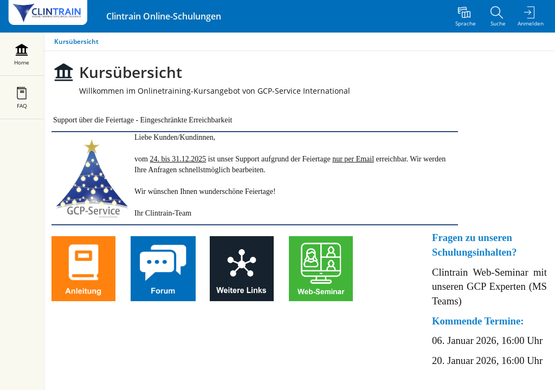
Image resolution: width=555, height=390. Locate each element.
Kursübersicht (76, 41)
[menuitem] (465, 16)
